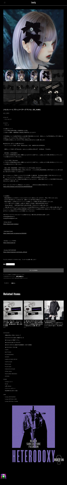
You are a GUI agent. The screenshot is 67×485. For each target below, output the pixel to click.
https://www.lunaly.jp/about (10, 224)
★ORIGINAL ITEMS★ (11, 347)
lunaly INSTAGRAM (10, 396)
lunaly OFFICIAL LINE (11, 399)
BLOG (6, 384)
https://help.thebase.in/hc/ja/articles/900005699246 (17, 186)
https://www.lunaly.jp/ (9, 242)
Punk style (8, 366)
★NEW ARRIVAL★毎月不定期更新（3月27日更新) (18, 344)
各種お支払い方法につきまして (13, 335)
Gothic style (8, 361)
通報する (13, 283)
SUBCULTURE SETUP (11, 359)
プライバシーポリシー (10, 388)
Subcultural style (10, 369)
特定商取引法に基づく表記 (11, 390)
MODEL (7, 376)
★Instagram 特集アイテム (12, 340)
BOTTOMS (8, 352)
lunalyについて (9, 381)
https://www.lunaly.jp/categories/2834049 (14, 233)
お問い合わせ (8, 386)
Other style (8, 371)
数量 (4, 264)
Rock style (8, 364)
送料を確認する (19, 276)
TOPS (6, 349)
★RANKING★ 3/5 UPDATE (12, 342)
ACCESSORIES (9, 354)
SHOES (7, 356)
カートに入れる (33, 270)
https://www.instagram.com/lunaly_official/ (15, 252)
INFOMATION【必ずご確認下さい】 (14, 337)
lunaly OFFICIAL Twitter (11, 401)
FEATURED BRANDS (11, 373)
